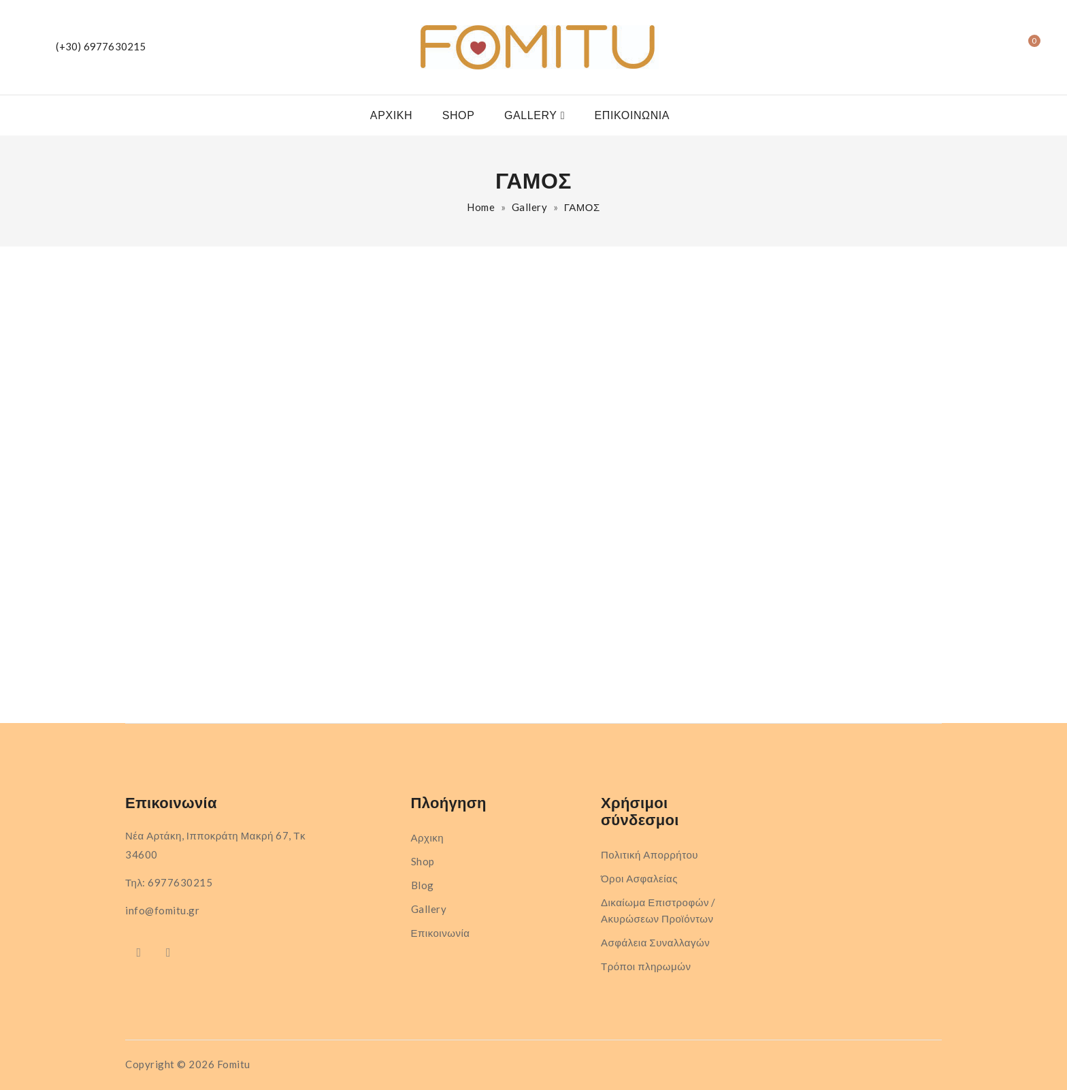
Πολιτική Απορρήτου (649, 854)
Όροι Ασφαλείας (639, 878)
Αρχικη (391, 115)
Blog (422, 885)
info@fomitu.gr (162, 910)
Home (481, 207)
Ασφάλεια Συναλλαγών (655, 942)
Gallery (530, 115)
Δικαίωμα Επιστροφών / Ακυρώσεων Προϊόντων (658, 910)
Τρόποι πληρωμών (646, 966)
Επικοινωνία (632, 115)
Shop (458, 115)
